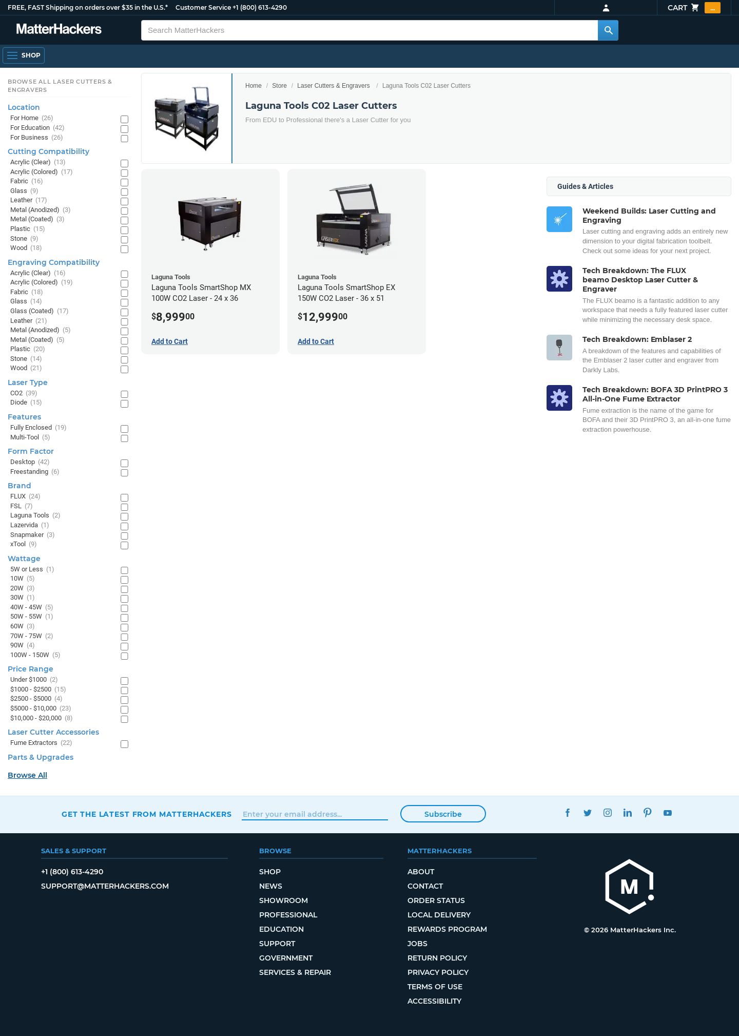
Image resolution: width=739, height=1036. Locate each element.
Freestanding (35, 472)
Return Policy (437, 958)
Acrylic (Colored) (41, 172)
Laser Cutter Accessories (53, 732)
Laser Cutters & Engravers (333, 85)
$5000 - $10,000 (40, 709)
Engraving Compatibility (54, 262)
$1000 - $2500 (38, 690)
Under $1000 (34, 680)
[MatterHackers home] (59, 30)
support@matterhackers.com (105, 886)
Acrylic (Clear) (38, 162)
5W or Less (32, 569)
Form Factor (31, 451)
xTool (23, 544)
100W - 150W (35, 655)
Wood (26, 248)
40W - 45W (31, 607)
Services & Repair (295, 972)
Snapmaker (32, 535)
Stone (24, 239)
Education (281, 929)
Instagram (607, 813)
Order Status (436, 900)
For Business (36, 138)
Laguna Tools (35, 516)
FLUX (25, 497)
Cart (694, 7)
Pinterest (647, 813)
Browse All (27, 775)
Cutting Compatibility (48, 151)
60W (22, 626)
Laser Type (28, 382)
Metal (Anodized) (40, 210)
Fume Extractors (41, 743)
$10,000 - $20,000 (41, 718)
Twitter (587, 813)
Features (24, 416)
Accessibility (434, 1001)
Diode (26, 403)
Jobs (417, 943)
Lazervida (29, 525)
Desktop (30, 462)
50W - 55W (31, 617)
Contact (425, 886)
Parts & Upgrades (40, 757)
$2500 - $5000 (36, 699)
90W (22, 645)
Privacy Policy (438, 972)
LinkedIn (627, 813)
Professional (288, 914)
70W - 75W (31, 636)
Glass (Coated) (39, 311)
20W (22, 588)
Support (277, 943)
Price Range (30, 669)
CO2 (23, 393)
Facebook (567, 813)
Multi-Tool (30, 438)
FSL (21, 506)
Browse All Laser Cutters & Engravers (60, 85)
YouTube (667, 813)
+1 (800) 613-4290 (259, 7)
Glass (24, 191)
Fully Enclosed (38, 428)
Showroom (283, 900)
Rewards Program (447, 929)
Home (253, 85)
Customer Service (203, 7)
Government (286, 958)
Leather (28, 200)
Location (24, 107)
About (420, 871)
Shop (270, 871)
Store (279, 85)
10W (22, 579)
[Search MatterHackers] (608, 30)
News (270, 886)
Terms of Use (434, 986)
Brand (19, 485)
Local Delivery (439, 914)
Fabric (26, 181)
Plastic (27, 229)
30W (22, 598)
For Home (31, 118)
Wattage (24, 558)
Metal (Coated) (37, 219)
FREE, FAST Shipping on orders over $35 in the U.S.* (88, 7)
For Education (37, 128)
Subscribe (443, 814)
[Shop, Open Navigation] (24, 55)
